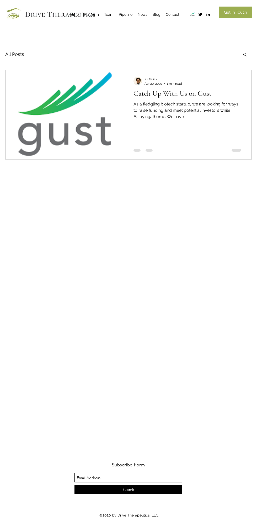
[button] (245, 55)
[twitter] (200, 14)
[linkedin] (208, 14)
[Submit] (128, 489)
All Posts (14, 54)
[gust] (192, 14)
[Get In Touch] (235, 12)
